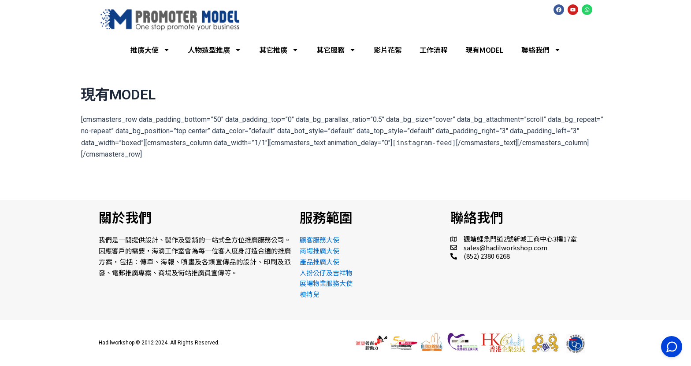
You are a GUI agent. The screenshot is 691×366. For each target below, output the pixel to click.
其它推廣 (279, 50)
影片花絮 (388, 49)
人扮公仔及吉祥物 (326, 272)
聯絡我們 (541, 50)
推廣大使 (150, 50)
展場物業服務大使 (326, 283)
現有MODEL (484, 49)
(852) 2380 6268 (487, 255)
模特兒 (309, 294)
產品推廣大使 (319, 261)
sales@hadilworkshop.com (505, 247)
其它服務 (336, 50)
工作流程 (434, 49)
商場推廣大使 (319, 250)
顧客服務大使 (319, 239)
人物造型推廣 (214, 50)
